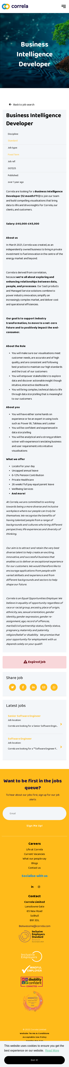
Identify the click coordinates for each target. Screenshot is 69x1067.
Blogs (34, 863)
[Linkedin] (33, 687)
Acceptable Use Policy (35, 1037)
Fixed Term (13, 155)
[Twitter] (12, 687)
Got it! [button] (34, 1060)
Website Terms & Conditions (34, 1033)
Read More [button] (52, 1050)
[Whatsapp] (54, 687)
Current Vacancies (34, 854)
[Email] (43, 687)
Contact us (34, 868)
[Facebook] (23, 687)
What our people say (34, 859)
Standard (13, 141)
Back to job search (23, 105)
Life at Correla (34, 849)
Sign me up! (35, 825)
